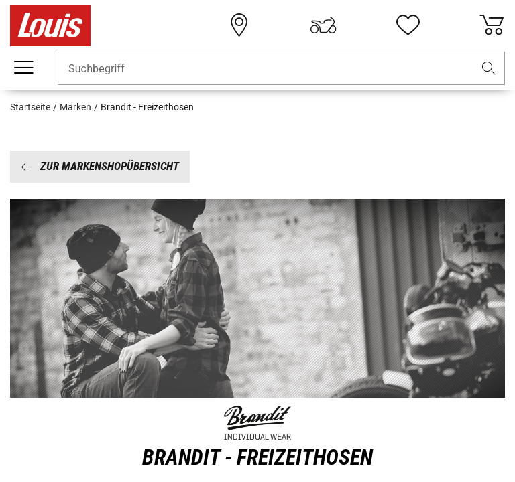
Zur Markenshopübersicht (100, 166)
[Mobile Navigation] (23, 68)
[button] (489, 68)
